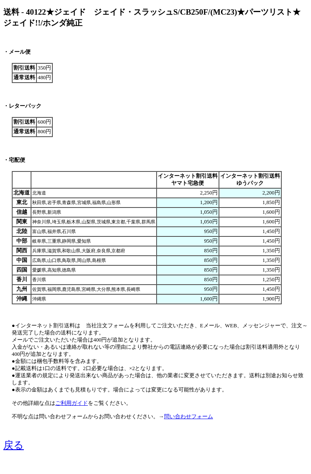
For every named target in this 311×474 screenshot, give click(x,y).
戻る (13, 445)
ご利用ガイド (71, 403)
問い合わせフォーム (188, 417)
